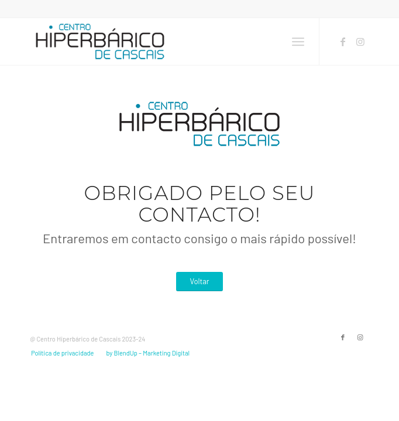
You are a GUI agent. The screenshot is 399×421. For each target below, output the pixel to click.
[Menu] (298, 41)
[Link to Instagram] (360, 41)
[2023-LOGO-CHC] (165, 41)
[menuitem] (298, 41)
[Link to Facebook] (343, 41)
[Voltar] (199, 281)
